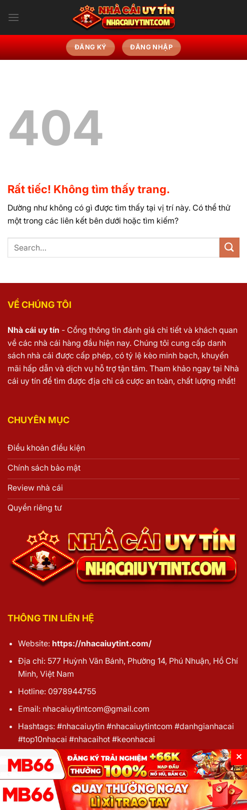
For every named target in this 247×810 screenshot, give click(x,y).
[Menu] (14, 17)
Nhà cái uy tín (34, 330)
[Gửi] (230, 247)
